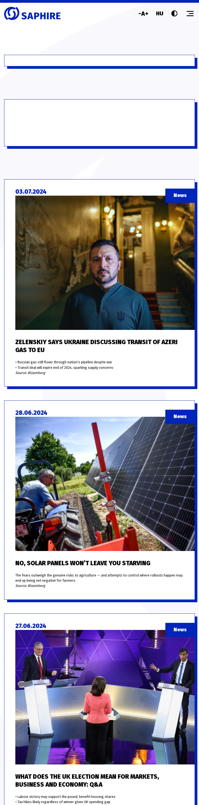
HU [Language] (159, 13)
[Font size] (143, 13)
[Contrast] (174, 13)
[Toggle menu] (190, 14)
